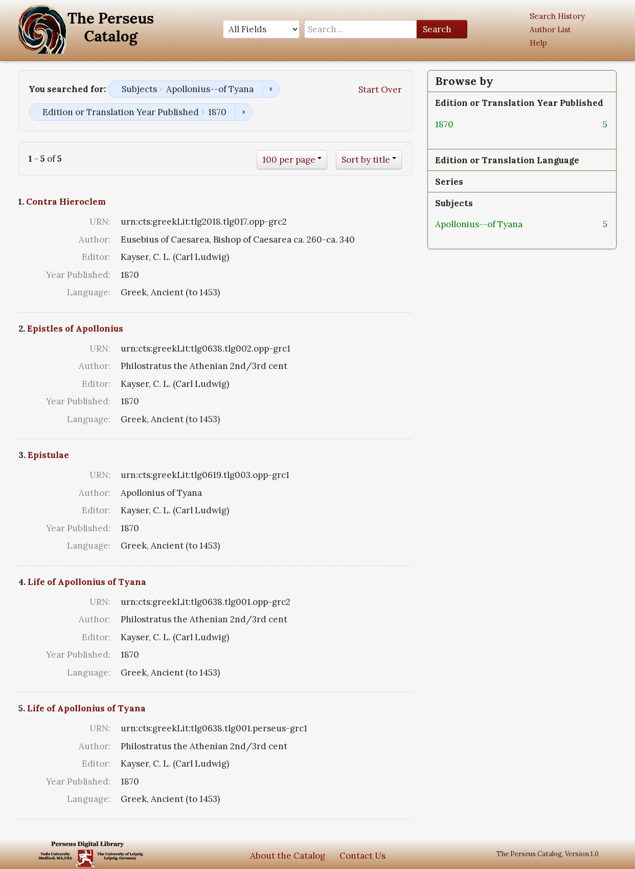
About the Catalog (287, 855)
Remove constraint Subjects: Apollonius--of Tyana (270, 89)
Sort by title (366, 159)
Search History (557, 16)
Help (538, 43)
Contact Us (362, 855)
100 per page (288, 159)
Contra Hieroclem (66, 201)
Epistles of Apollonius (75, 328)
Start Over (380, 89)
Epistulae (48, 455)
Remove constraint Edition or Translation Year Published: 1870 (243, 112)
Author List (550, 29)
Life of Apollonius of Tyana (87, 582)
